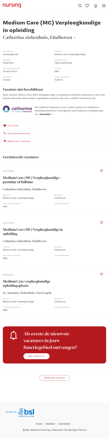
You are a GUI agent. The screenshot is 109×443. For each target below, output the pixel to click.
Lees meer (45, 114)
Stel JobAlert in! (36, 356)
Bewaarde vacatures (87, 5)
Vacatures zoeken (80, 5)
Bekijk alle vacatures (54, 377)
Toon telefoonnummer (17, 133)
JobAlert (95, 5)
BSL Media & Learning (38, 429)
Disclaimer (50, 423)
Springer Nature (77, 429)
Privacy (39, 423)
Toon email (11, 125)
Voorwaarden (64, 423)
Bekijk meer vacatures (16, 141)
